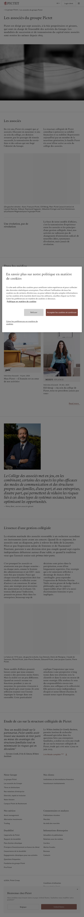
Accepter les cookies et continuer (62, 312)
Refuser (33, 312)
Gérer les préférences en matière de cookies (22, 322)
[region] (42, 299)
